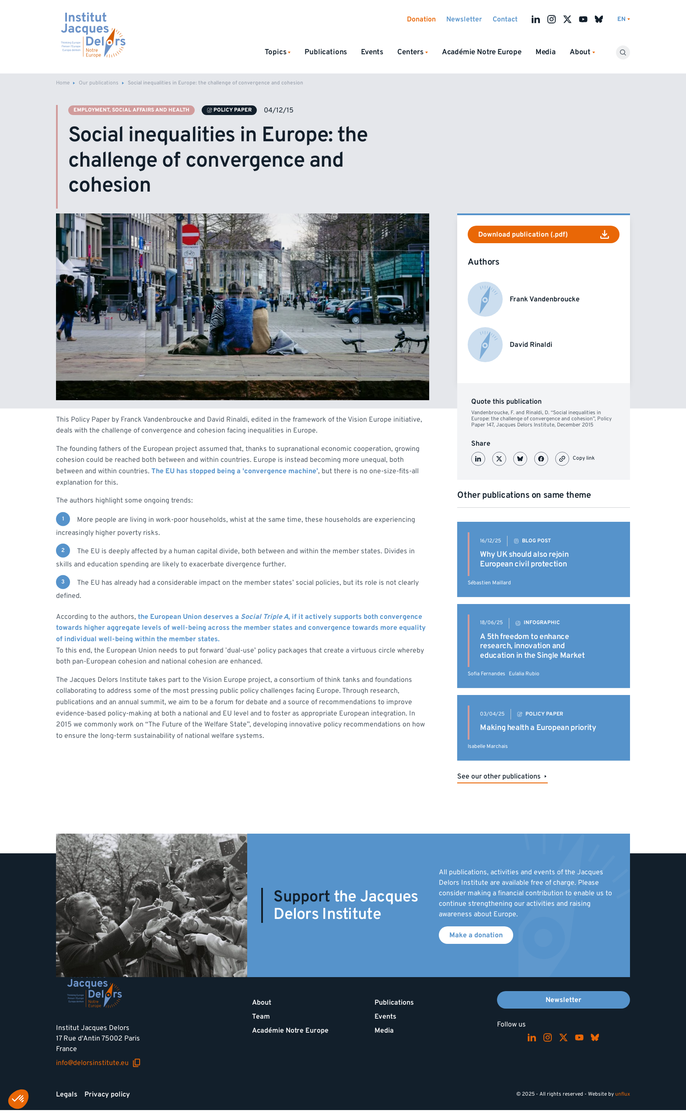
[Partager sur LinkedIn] (478, 459)
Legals (66, 1094)
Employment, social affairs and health (131, 110)
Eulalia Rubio (524, 673)
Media (546, 52)
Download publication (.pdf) (543, 234)
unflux (622, 1094)
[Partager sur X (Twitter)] (499, 459)
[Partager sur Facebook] (541, 459)
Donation (421, 19)
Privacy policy (107, 1094)
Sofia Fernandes (486, 673)
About (261, 1002)
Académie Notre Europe (482, 52)
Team (261, 1016)
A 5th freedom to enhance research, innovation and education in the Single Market (532, 646)
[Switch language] (624, 19)
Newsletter (464, 19)
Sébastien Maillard (489, 583)
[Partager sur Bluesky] (520, 459)
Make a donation (476, 935)
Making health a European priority (538, 727)
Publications (325, 52)
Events (372, 52)
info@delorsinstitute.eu (98, 1063)
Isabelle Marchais (488, 746)
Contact (505, 19)
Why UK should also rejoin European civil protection (524, 559)
